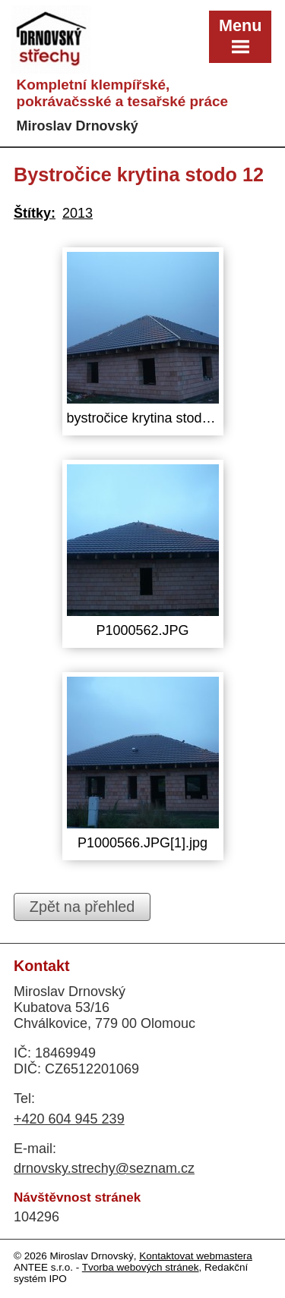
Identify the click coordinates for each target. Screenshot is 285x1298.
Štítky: (34, 213)
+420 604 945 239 (69, 1119)
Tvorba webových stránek (140, 1267)
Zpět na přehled (82, 906)
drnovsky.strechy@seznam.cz (104, 1168)
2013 (77, 213)
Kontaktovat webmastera (195, 1256)
